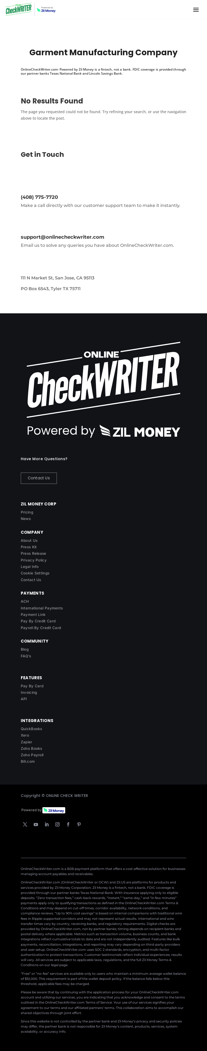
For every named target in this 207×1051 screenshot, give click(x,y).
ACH (25, 601)
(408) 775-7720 (39, 197)
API (24, 699)
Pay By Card (32, 686)
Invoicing (29, 692)
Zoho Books (31, 748)
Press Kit (29, 547)
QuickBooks (31, 729)
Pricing (27, 512)
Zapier (26, 742)
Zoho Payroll (32, 755)
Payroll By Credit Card (41, 628)
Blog (25, 649)
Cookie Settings (35, 573)
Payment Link (33, 614)
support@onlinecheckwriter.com (62, 237)
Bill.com (28, 761)
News (26, 518)
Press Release (33, 553)
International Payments (42, 608)
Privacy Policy (34, 560)
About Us (29, 540)
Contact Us (39, 478)
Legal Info (30, 566)
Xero (25, 735)
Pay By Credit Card (38, 621)
